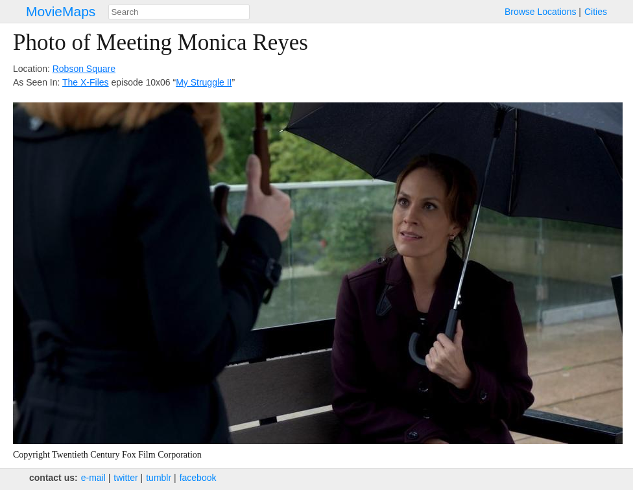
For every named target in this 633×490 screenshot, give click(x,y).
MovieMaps (60, 11)
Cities (595, 11)
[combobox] (179, 12)
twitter (125, 477)
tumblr (158, 477)
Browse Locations (541, 11)
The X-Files (85, 82)
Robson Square (84, 69)
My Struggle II (204, 82)
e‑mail (93, 477)
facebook (198, 477)
